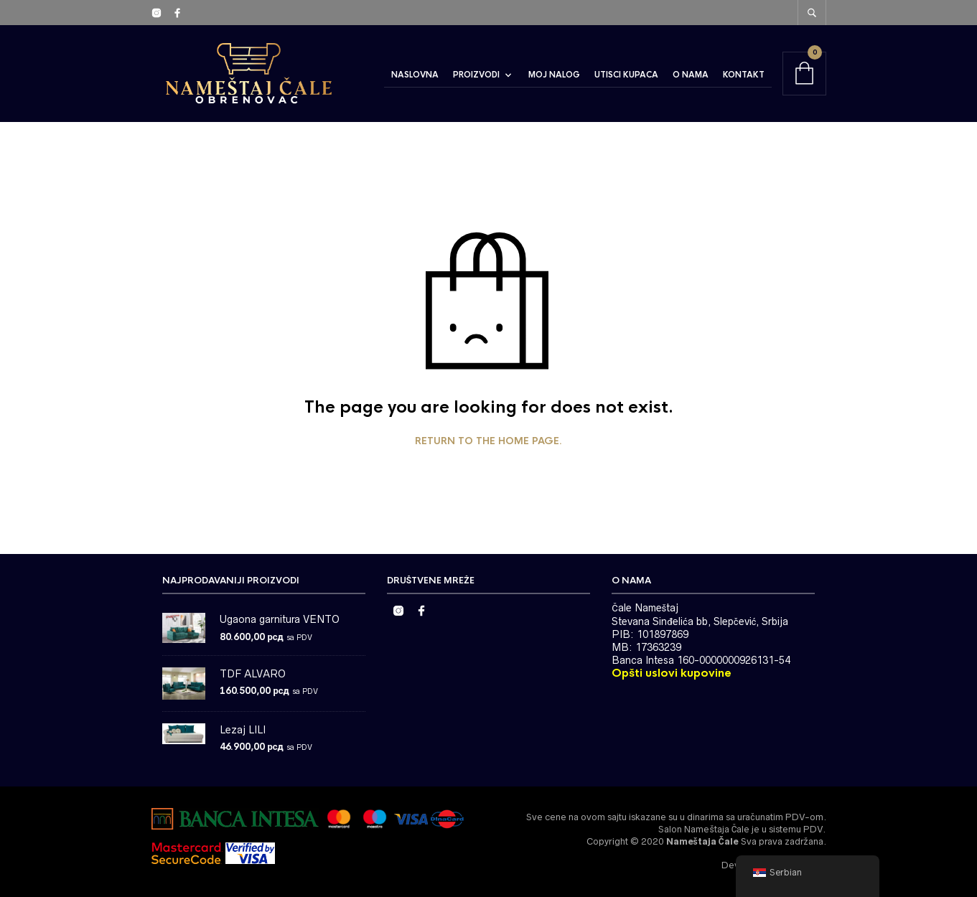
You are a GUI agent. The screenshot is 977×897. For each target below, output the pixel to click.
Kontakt (744, 75)
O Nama (691, 75)
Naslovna (415, 75)
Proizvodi (476, 75)
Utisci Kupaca (626, 75)
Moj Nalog (554, 75)
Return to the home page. (488, 441)
